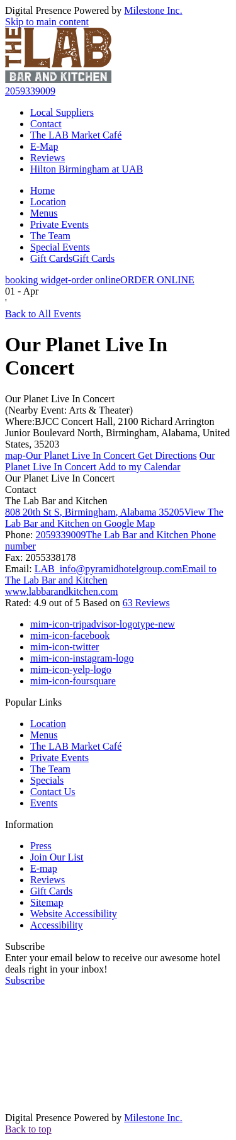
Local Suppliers (62, 112)
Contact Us (53, 791)
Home (42, 190)
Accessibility (56, 925)
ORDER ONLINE (99, 279)
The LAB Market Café (75, 135)
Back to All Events (43, 313)
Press (41, 845)
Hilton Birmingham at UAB (86, 169)
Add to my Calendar (110, 461)
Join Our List (56, 857)
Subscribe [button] (25, 980)
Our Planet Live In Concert (60, 398)
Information (29, 824)
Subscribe (25, 946)
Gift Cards (72, 258)
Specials (47, 780)
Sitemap (46, 902)
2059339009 (30, 91)
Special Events (60, 247)
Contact (46, 123)
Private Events (59, 224)
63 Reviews (146, 602)
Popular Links (33, 702)
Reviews (47, 157)
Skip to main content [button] (47, 21)
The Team (50, 235)
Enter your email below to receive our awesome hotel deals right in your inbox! (112, 963)
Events (44, 803)
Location (48, 201)
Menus (44, 213)
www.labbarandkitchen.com (61, 591)
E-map (43, 868)
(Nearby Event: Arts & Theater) (69, 410)
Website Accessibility (73, 913)
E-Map (44, 146)
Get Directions (101, 455)
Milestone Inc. (153, 10)
